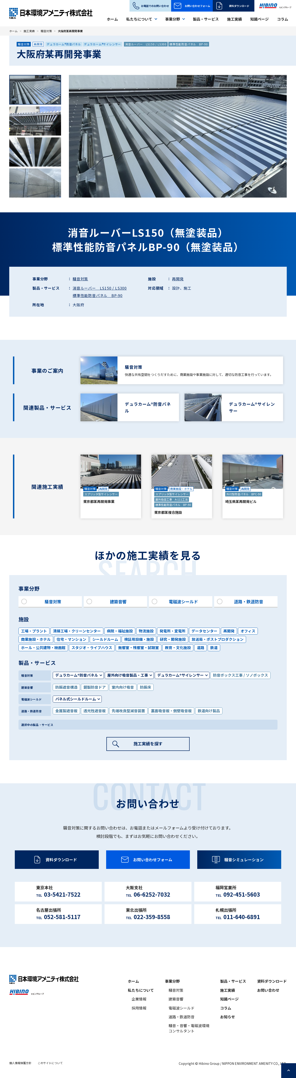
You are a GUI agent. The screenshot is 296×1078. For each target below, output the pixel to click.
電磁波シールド (181, 1008)
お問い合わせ (268, 990)
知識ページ (259, 19)
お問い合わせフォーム (197, 6)
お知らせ (227, 1016)
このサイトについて (50, 1063)
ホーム (112, 19)
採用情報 (139, 1008)
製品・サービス (206, 19)
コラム (282, 19)
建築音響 (176, 999)
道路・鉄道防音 (181, 1016)
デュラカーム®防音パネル (64, 44)
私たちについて (141, 990)
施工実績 (234, 19)
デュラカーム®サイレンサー (102, 44)
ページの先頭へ (288, 1070)
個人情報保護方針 (20, 1063)
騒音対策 (46, 31)
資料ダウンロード (239, 6)
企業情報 (139, 999)
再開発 (38, 44)
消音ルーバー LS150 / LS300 (145, 44)
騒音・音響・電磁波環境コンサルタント (189, 1028)
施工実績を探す (148, 744)
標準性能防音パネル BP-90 (189, 44)
